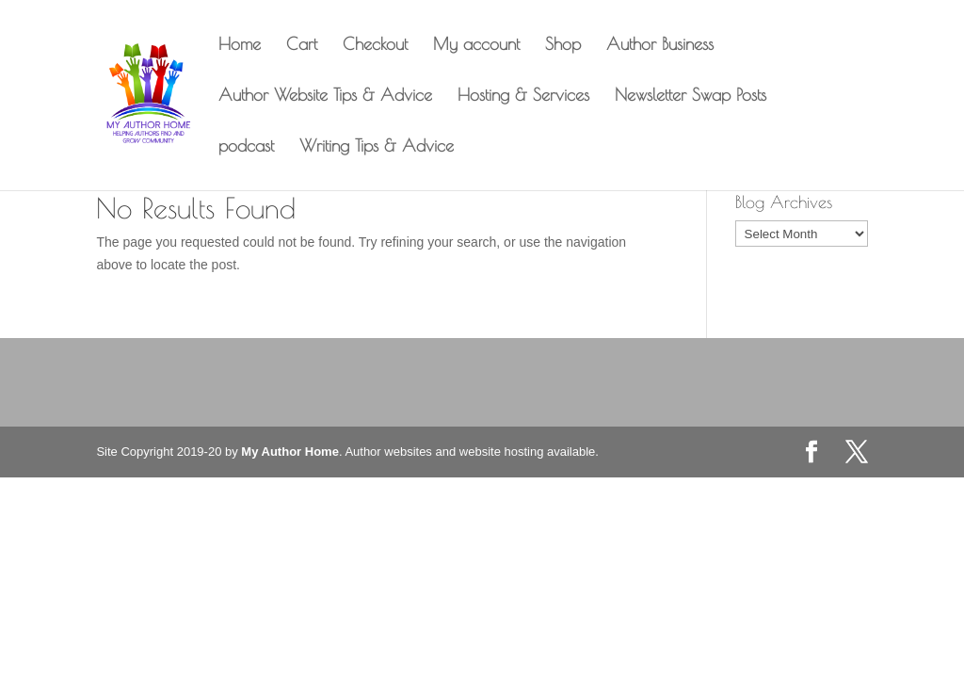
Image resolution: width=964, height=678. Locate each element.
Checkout (375, 46)
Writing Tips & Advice (376, 147)
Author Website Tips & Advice (325, 97)
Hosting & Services (523, 97)
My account (476, 46)
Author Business (660, 46)
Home (239, 46)
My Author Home (290, 451)
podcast (246, 147)
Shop (563, 46)
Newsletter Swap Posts (690, 97)
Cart (301, 46)
